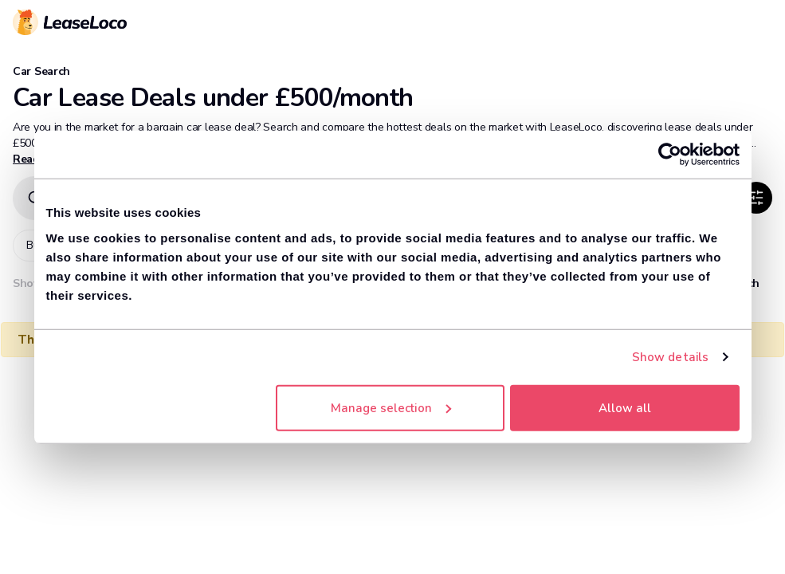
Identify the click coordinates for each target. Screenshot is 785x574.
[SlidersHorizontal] (756, 198)
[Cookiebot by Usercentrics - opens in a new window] (670, 155)
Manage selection (391, 407)
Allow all (625, 407)
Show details (670, 357)
